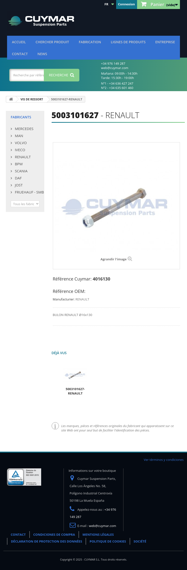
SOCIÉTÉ (140, 541)
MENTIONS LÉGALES (98, 534)
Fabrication (90, 42)
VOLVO (20, 142)
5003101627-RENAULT (75, 391)
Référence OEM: (69, 291)
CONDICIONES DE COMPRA (54, 534)
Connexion (126, 4)
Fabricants (21, 117)
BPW (18, 163)
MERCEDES (23, 128)
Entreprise (165, 42)
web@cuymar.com (102, 526)
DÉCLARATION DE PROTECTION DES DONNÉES (46, 541)
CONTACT (20, 54)
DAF (18, 177)
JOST (18, 185)
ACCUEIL (19, 42)
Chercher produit (52, 42)
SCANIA (21, 170)
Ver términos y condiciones (164, 459)
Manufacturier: (64, 299)
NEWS (42, 54)
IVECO (19, 149)
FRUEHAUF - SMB (29, 192)
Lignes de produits (128, 42)
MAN (18, 135)
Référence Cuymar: (72, 279)
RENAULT (22, 156)
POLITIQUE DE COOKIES (108, 541)
